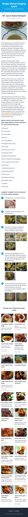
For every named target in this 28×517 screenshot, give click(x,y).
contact (16, 511)
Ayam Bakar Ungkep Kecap (19, 345)
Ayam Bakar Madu (20, 365)
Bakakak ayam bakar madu (19, 419)
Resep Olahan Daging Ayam (14, 5)
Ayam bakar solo (20, 438)
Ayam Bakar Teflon (20, 403)
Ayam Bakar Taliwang (5, 496)
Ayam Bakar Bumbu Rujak (7, 325)
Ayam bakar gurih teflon (20, 496)
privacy (11, 511)
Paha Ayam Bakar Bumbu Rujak (6, 477)
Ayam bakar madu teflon (7, 366)
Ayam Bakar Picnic (20, 476)
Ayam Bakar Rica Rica (6, 439)
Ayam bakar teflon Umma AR (20, 382)
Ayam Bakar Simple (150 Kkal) (7, 457)
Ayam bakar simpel (7, 344)
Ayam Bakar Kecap (20, 456)
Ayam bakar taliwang (5, 419)
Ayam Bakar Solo (20, 324)
